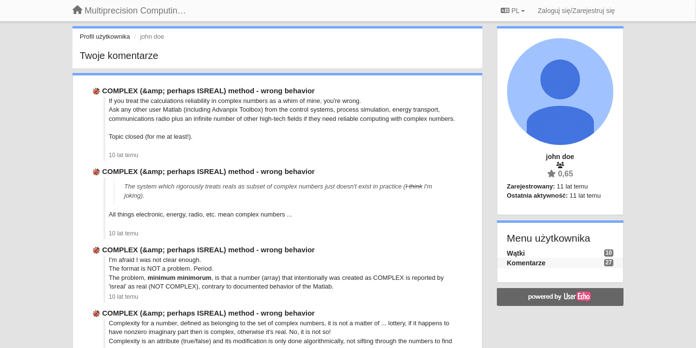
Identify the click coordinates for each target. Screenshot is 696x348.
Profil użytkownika (105, 36)
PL (513, 10)
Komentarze (526, 263)
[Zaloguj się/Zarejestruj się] (576, 10)
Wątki (516, 253)
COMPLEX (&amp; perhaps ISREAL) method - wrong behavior (208, 91)
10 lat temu (123, 155)
